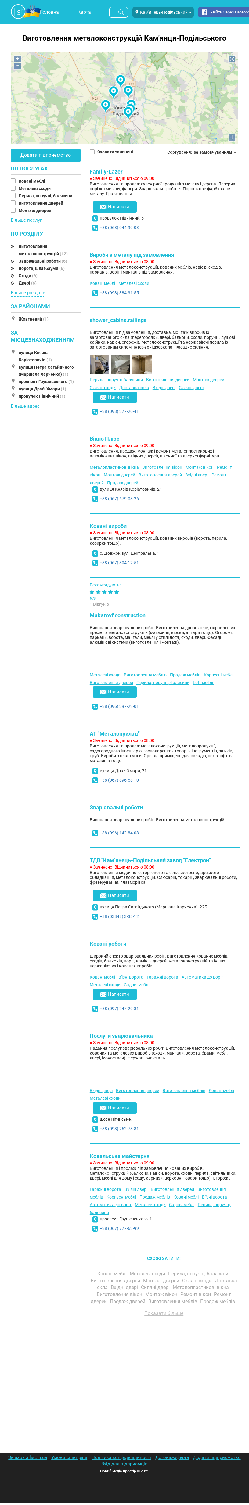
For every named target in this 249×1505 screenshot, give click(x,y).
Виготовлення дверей (41, 203)
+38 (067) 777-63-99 (119, 1228)
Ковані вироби (108, 526)
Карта (84, 12)
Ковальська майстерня (120, 1156)
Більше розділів (28, 293)
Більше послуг (26, 220)
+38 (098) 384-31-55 (119, 292)
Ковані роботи (108, 944)
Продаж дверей (122, 482)
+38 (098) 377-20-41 (119, 411)
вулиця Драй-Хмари (42, 388)
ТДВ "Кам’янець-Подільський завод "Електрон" (150, 860)
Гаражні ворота (162, 977)
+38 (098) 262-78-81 (119, 1128)
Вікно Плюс (104, 438)
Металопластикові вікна (114, 467)
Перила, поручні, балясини (46, 195)
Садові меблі (136, 984)
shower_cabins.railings (118, 320)
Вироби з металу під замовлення (132, 255)
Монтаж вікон (200, 467)
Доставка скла (134, 387)
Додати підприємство (45, 155)
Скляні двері (191, 387)
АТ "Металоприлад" (115, 733)
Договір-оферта (172, 1457)
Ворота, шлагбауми (42, 268)
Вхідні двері (164, 387)
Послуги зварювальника (121, 1036)
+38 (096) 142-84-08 (119, 832)
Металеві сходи (35, 188)
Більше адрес (25, 406)
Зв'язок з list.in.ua (27, 1457)
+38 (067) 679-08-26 (119, 498)
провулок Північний (42, 396)
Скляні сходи (103, 387)
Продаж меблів (185, 674)
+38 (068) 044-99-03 (119, 227)
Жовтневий (34, 319)
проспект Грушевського (46, 381)
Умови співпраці (69, 1457)
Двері (28, 283)
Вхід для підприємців (124, 1464)
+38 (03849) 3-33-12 (119, 916)
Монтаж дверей (35, 210)
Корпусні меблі (218, 674)
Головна (49, 12)
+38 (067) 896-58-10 (119, 780)
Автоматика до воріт (202, 977)
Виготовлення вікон (162, 467)
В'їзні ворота (130, 977)
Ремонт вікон (196, 1294)
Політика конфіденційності (121, 1457)
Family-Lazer (106, 171)
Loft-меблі (203, 682)
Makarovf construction (118, 615)
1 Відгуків (99, 604)
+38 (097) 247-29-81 (119, 1008)
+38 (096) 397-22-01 (119, 706)
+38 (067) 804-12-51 (119, 562)
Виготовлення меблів (145, 674)
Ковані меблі (32, 181)
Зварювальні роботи (43, 261)
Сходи (28, 275)
